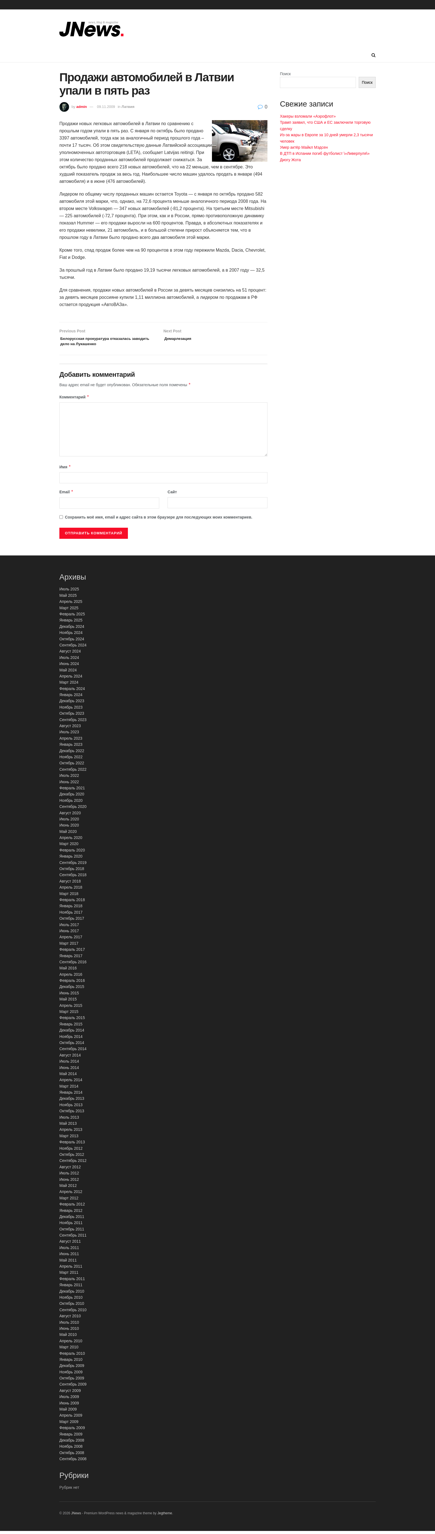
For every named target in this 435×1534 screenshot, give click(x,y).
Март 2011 (69, 1275)
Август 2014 (70, 1058)
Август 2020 (70, 815)
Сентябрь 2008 (73, 1462)
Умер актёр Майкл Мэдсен (304, 147)
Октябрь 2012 (71, 1157)
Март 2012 (69, 1201)
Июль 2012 (69, 1176)
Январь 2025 (70, 623)
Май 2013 (68, 1126)
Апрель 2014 (70, 1083)
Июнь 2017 (69, 934)
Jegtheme (164, 1516)
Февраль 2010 (72, 1356)
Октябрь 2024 (71, 642)
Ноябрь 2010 (71, 1300)
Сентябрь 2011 (73, 1238)
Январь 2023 (70, 747)
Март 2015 (69, 1014)
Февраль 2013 (72, 1145)
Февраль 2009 (72, 1431)
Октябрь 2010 (71, 1306)
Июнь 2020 (69, 828)
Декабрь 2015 (71, 989)
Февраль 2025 (72, 617)
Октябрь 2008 (71, 1455)
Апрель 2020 (70, 840)
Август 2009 (70, 1393)
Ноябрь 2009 (71, 1375)
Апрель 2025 (70, 604)
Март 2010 (69, 1350)
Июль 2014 (69, 1064)
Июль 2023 (69, 735)
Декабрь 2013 (71, 1101)
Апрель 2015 (70, 1008)
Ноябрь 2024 (71, 635)
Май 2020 (68, 834)
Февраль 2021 (72, 791)
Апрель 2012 (70, 1194)
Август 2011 (70, 1244)
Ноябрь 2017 (71, 915)
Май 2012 (68, 1188)
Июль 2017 (69, 927)
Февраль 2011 (72, 1282)
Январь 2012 (70, 1213)
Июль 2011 (69, 1251)
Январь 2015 (70, 1027)
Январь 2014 (70, 1095)
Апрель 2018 (70, 890)
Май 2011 (68, 1263)
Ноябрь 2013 (71, 1108)
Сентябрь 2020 (73, 809)
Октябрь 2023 (71, 716)
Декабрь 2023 (71, 704)
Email (66, 495)
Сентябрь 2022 (73, 772)
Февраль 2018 (72, 903)
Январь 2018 (70, 909)
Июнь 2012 (69, 1182)
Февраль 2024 (72, 691)
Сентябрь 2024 (73, 648)
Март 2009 (69, 1424)
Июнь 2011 (69, 1257)
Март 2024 (69, 685)
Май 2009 (68, 1412)
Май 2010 (68, 1337)
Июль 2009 (69, 1399)
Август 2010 (70, 1319)
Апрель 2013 (70, 1132)
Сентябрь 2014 (73, 1052)
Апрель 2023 (70, 741)
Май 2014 (68, 1077)
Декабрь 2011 (71, 1219)
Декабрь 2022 (71, 753)
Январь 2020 (70, 859)
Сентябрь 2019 (73, 865)
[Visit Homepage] (91, 29)
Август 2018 (70, 884)
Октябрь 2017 (71, 921)
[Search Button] (373, 55)
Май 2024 (68, 673)
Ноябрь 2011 (71, 1226)
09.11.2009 (106, 107)
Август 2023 (70, 729)
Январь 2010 (70, 1362)
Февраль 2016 (72, 983)
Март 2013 (69, 1139)
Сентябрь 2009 (73, 1387)
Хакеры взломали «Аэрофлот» (308, 116)
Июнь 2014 (69, 1070)
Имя (65, 470)
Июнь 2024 (69, 666)
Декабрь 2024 (71, 629)
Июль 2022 (69, 778)
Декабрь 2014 (71, 1033)
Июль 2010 (69, 1325)
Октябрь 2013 (71, 1114)
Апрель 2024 (70, 679)
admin (81, 107)
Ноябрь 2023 (71, 710)
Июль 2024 (69, 660)
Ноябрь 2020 (71, 803)
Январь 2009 (70, 1437)
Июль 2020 (69, 822)
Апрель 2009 (70, 1418)
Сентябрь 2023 (73, 722)
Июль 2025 (69, 592)
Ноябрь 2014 (71, 1039)
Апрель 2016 (70, 977)
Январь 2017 (70, 958)
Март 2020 (69, 847)
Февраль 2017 (72, 952)
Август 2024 (70, 654)
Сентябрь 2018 (73, 878)
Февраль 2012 (72, 1207)
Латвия (128, 107)
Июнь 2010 (69, 1331)
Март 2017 (69, 946)
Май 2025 (68, 598)
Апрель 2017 (70, 940)
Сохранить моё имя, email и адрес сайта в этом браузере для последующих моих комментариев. (158, 520)
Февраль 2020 (72, 853)
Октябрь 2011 (71, 1232)
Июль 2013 (69, 1120)
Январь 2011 (70, 1288)
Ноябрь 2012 (71, 1151)
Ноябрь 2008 (71, 1449)
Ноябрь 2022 (71, 760)
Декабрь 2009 (71, 1368)
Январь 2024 (70, 698)
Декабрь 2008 (71, 1443)
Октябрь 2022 (71, 766)
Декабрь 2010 (71, 1294)
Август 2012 (70, 1170)
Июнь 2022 (69, 784)
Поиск (285, 74)
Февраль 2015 (72, 1021)
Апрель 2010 (70, 1343)
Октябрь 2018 (71, 872)
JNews (76, 1516)
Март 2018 (69, 896)
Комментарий (74, 400)
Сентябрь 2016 (73, 965)
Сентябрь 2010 (73, 1313)
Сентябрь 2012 (73, 1163)
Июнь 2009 (69, 1406)
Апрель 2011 (70, 1269)
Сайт (172, 495)
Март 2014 (69, 1089)
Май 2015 (68, 1002)
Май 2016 (68, 971)
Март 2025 (69, 610)
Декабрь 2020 (71, 797)
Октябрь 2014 (71, 1045)
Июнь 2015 (69, 996)
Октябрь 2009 (71, 1381)
